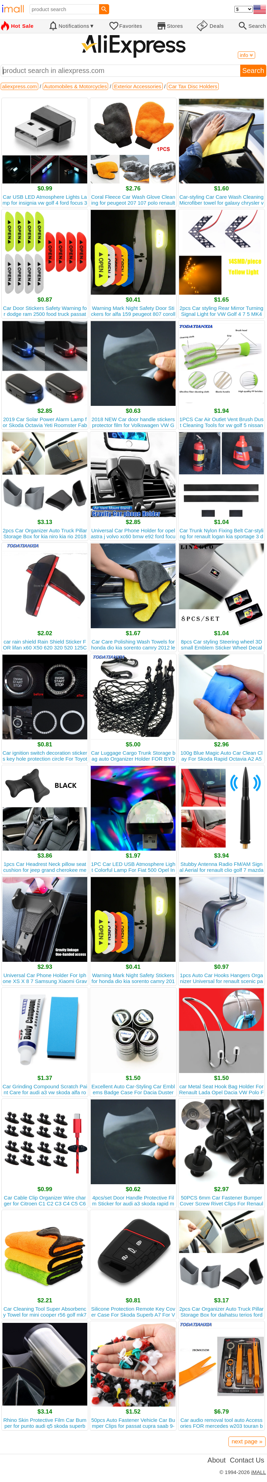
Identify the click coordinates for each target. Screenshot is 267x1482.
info (246, 55)
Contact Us (247, 1460)
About (217, 1460)
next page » (247, 1441)
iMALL (258, 1472)
